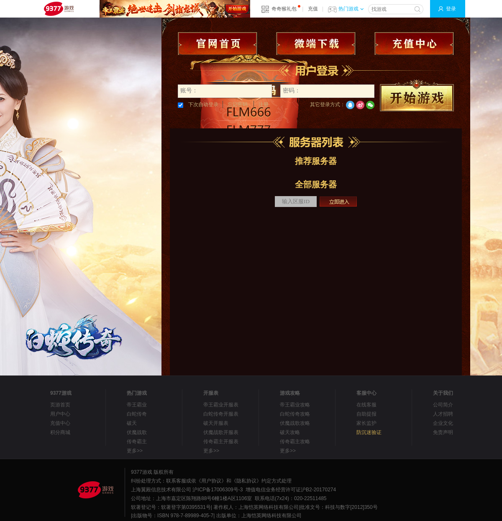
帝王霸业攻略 (295, 405)
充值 (313, 9)
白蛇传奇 (137, 414)
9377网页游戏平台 (58, 9)
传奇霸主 (137, 441)
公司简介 (443, 405)
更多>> (135, 451)
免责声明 (443, 432)
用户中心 (60, 414)
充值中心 (60, 423)
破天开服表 (215, 423)
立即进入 (338, 202)
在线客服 (366, 405)
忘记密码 (238, 104)
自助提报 (366, 414)
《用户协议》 (211, 481)
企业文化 (443, 423)
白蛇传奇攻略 (295, 414)
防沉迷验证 (369, 432)
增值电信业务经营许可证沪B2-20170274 (291, 490)
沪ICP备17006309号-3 (217, 490)
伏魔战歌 (137, 432)
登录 (451, 9)
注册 (264, 104)
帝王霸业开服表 (220, 405)
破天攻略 (290, 432)
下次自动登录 (198, 104)
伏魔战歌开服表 (220, 432)
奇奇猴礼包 (284, 9)
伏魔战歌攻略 (295, 423)
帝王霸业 (137, 405)
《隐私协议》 (246, 481)
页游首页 (60, 405)
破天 (132, 423)
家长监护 (366, 423)
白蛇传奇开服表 (220, 414)
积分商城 (60, 432)
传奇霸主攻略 (295, 441)
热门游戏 (351, 9)
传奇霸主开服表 (220, 441)
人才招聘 (443, 414)
